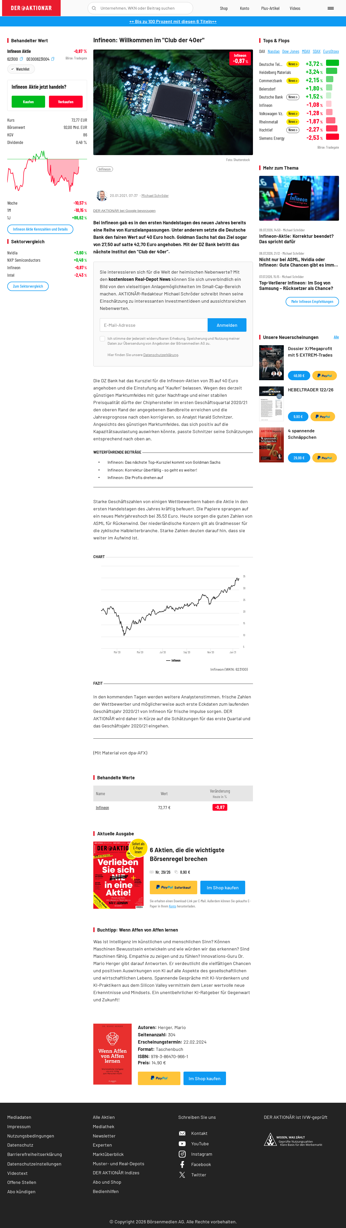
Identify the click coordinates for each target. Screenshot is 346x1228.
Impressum (19, 1126)
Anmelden (227, 325)
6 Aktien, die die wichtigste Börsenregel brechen (187, 854)
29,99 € (299, 457)
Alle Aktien (104, 1117)
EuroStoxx (331, 51)
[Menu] (330, 8)
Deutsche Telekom (271, 64)
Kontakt (193, 1133)
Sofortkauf (173, 887)
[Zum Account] (244, 8)
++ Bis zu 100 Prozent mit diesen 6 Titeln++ (173, 21)
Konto (172, 906)
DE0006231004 (40, 58)
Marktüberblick (108, 1154)
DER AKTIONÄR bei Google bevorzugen (124, 211)
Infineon (105, 168)
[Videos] (295, 8)
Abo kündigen (21, 1191)
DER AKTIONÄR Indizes (116, 1172)
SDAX (317, 51)
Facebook (194, 1164)
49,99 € (299, 375)
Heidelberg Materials (275, 72)
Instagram (195, 1154)
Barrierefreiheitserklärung (34, 1154)
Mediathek (103, 1126)
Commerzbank (270, 80)
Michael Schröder (155, 195)
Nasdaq (274, 51)
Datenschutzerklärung (160, 354)
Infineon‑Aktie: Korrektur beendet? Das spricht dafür (296, 238)
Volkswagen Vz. (271, 113)
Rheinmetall (268, 121)
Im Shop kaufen (223, 887)
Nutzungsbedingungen (30, 1136)
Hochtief (266, 130)
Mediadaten (19, 1117)
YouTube (193, 1143)
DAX (262, 51)
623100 (15, 58)
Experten (102, 1145)
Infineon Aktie (19, 51)
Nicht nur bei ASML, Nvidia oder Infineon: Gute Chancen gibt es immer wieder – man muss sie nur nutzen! (298, 262)
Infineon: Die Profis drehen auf (135, 477)
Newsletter (104, 1136)
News (292, 64)
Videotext (17, 1173)
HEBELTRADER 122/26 (311, 389)
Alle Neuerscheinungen (330, 337)
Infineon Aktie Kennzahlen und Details (40, 228)
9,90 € (298, 416)
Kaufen (28, 101)
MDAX (306, 51)
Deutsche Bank (271, 97)
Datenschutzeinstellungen (34, 1164)
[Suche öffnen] (94, 8)
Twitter (192, 1174)
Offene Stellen (21, 1182)
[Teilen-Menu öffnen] (100, 180)
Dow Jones (290, 51)
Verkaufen (65, 101)
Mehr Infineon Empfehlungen (312, 301)
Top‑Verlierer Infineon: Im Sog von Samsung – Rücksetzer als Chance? (296, 285)
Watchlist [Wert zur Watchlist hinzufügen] (22, 68)
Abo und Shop (107, 1182)
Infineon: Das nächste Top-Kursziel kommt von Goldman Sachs (164, 462)
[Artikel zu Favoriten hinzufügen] (123, 179)
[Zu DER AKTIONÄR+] (270, 8)
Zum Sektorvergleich (28, 285)
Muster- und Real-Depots (118, 1163)
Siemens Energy (272, 138)
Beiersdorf (267, 89)
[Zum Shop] (224, 8)
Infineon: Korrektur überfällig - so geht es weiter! (152, 469)
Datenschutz (20, 1145)
